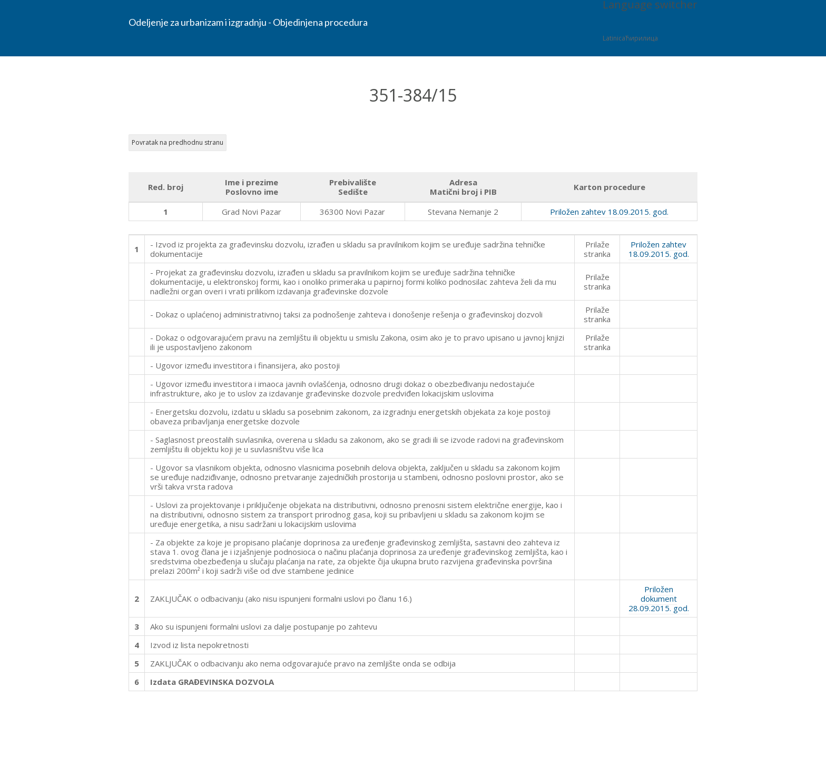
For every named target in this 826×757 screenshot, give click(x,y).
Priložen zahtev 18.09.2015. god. (609, 211)
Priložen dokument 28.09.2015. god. (658, 598)
